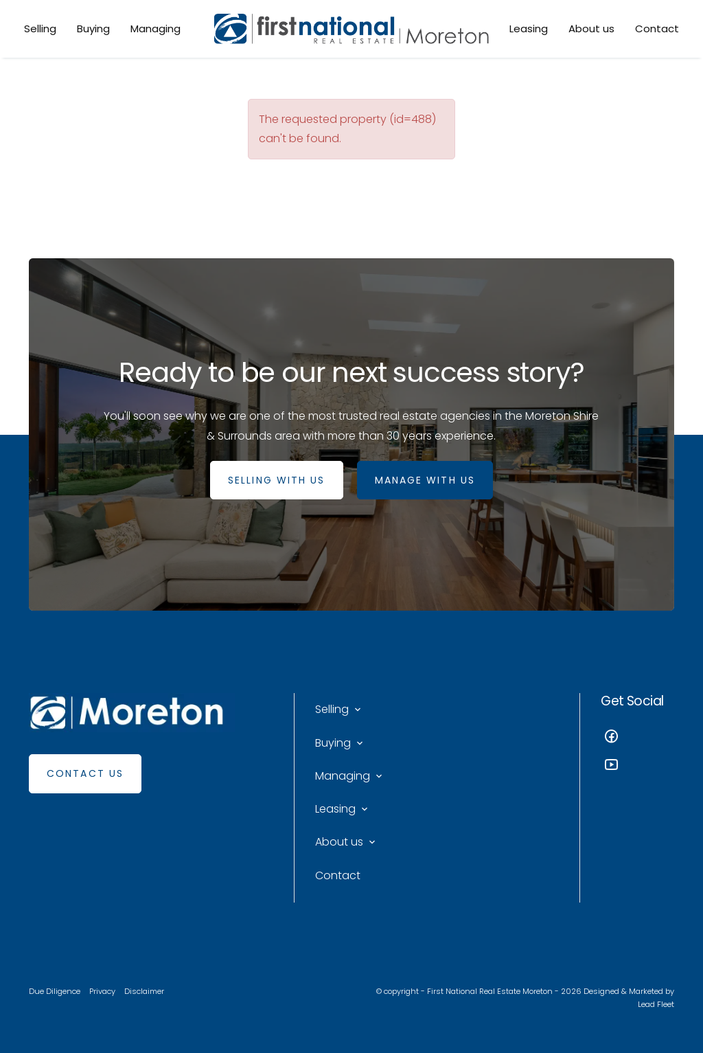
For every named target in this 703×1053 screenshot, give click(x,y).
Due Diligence (54, 991)
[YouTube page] (637, 766)
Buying (93, 28)
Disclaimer (144, 991)
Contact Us (85, 773)
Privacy (102, 991)
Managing (155, 28)
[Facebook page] (637, 738)
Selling (40, 28)
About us (591, 28)
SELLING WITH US (276, 480)
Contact (657, 28)
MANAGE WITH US (425, 480)
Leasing (528, 28)
